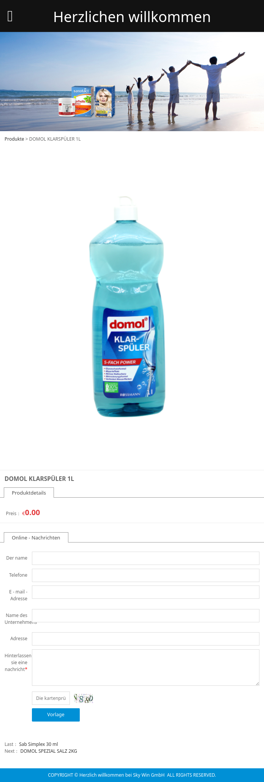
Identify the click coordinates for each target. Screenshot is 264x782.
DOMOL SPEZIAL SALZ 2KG (48, 751)
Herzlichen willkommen (132, 16)
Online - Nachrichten (36, 537)
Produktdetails (29, 492)
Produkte (14, 139)
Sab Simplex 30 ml (38, 744)
